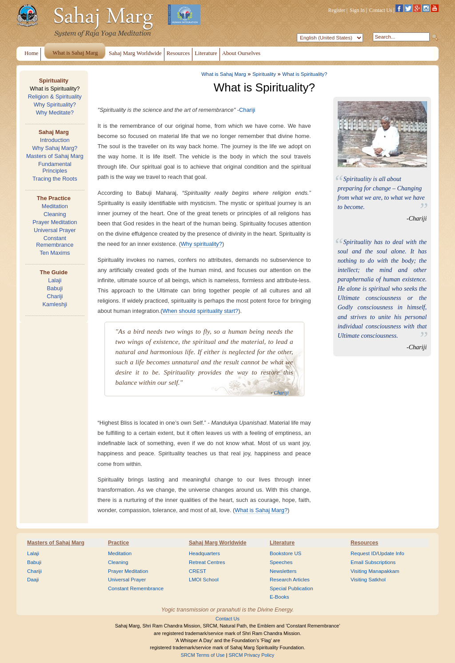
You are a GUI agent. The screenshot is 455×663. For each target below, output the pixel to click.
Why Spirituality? (55, 104)
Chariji (55, 296)
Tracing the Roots (54, 178)
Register (336, 10)
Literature (282, 543)
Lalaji (54, 280)
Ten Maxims (55, 252)
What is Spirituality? (55, 88)
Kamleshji (55, 304)
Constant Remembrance (54, 241)
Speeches (281, 562)
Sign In (357, 10)
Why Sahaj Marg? (54, 148)
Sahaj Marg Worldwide (217, 543)
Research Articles (290, 579)
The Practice (54, 198)
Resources (364, 543)
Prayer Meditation (54, 222)
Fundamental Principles (55, 167)
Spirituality (53, 80)
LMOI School (204, 579)
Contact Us (380, 10)
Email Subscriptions (373, 562)
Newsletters (283, 571)
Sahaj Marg (54, 132)
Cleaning (55, 214)
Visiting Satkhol (368, 579)
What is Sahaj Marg (223, 74)
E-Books (279, 597)
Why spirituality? (201, 244)
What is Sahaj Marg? (261, 510)
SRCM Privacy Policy (252, 655)
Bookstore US (285, 553)
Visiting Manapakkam (375, 571)
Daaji (33, 579)
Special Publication (291, 588)
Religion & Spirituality (55, 96)
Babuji (55, 288)
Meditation (55, 206)
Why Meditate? (55, 112)
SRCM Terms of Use (203, 655)
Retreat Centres (207, 562)
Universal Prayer (55, 230)
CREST (197, 571)
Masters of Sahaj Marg (55, 156)
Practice (118, 543)
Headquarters (204, 553)
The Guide (54, 272)
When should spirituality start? (200, 311)
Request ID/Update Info (377, 553)
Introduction (55, 140)
